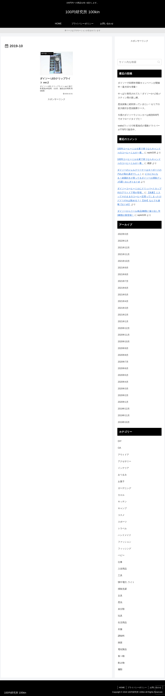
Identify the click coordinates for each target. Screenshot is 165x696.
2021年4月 (123, 301)
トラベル (122, 528)
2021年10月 (124, 261)
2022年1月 (123, 241)
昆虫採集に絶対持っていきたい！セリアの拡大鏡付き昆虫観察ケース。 (139, 106)
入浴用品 (122, 569)
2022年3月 (123, 234)
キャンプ (122, 508)
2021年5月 (123, 294)
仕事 (120, 562)
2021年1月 (123, 321)
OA (119, 448)
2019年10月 (124, 422)
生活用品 (122, 622)
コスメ (121, 515)
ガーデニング (124, 488)
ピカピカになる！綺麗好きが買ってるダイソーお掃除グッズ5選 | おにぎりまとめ (139, 178)
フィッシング (124, 548)
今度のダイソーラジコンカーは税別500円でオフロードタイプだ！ (138, 117)
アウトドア (123, 454)
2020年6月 (123, 368)
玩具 (120, 616)
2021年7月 (123, 281)
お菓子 (121, 481)
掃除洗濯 (122, 589)
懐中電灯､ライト (126, 582)
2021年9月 (123, 267)
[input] (139, 62)
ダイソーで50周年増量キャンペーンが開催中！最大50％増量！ (139, 85)
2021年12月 (124, 247)
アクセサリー (124, 461)
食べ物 (121, 656)
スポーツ (122, 522)
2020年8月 (123, 355)
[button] (158, 62)
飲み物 (121, 663)
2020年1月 (123, 402)
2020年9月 (123, 348)
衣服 (120, 629)
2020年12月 (124, 328)
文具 (120, 595)
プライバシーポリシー (137, 687)
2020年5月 (123, 375)
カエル (121, 495)
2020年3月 (123, 388)
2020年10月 (124, 341)
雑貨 (120, 642)
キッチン (122, 501)
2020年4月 (123, 382)
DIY (120, 441)
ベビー (121, 555)
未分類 (121, 609)
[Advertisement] (56, 120)
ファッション (124, 542)
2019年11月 (124, 415)
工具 (120, 575)
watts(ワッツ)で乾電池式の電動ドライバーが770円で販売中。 (139, 128)
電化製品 (122, 649)
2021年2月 (123, 315)
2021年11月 (124, 254)
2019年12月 (124, 409)
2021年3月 (123, 308)
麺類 (120, 669)
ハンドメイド (124, 535)
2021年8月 (123, 274)
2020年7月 (123, 362)
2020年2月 (123, 395)
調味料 (121, 636)
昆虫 (120, 602)
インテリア (123, 468)
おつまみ (122, 475)
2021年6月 (123, 288)
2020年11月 (124, 335)
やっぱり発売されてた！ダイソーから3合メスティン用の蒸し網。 (139, 95)
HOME (122, 687)
